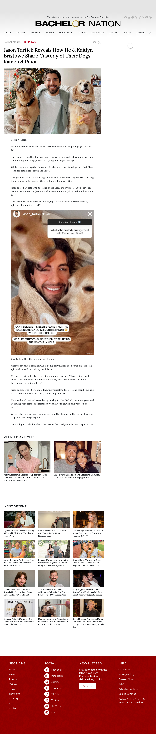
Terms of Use (126, 679)
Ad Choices (124, 684)
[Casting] (114, 33)
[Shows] (21, 33)
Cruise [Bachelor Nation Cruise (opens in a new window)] (140, 32)
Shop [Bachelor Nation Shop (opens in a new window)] (127, 32)
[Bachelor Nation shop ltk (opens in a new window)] (150, 17)
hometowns (30, 42)
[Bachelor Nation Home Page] (78, 22)
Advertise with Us (128, 689)
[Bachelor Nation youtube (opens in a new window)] (146, 17)
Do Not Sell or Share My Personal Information (131, 701)
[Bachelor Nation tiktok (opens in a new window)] (140, 17)
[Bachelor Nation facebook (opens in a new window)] (125, 17)
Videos (50, 32)
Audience (97, 32)
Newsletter (15, 693)
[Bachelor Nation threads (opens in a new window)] (136, 17)
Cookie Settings (127, 693)
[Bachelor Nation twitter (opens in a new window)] (143, 17)
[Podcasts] (66, 33)
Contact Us (124, 669)
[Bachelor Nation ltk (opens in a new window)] (60, 712)
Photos (35, 32)
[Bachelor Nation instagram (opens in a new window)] (129, 17)
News (12, 674)
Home (12, 669)
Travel (82, 32)
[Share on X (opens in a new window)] (99, 42)
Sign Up (87, 686)
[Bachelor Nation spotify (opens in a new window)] (132, 17)
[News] (8, 33)
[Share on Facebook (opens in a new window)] (94, 42)
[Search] (150, 33)
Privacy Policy (126, 674)
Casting (13, 698)
